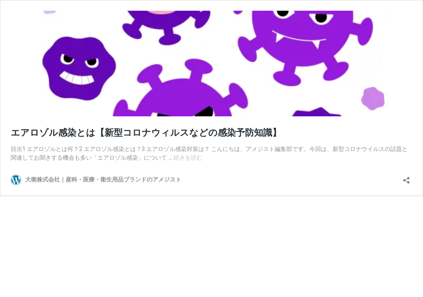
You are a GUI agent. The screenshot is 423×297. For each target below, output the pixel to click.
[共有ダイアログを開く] (406, 177)
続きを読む (187, 157)
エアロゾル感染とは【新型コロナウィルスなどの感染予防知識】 (146, 132)
